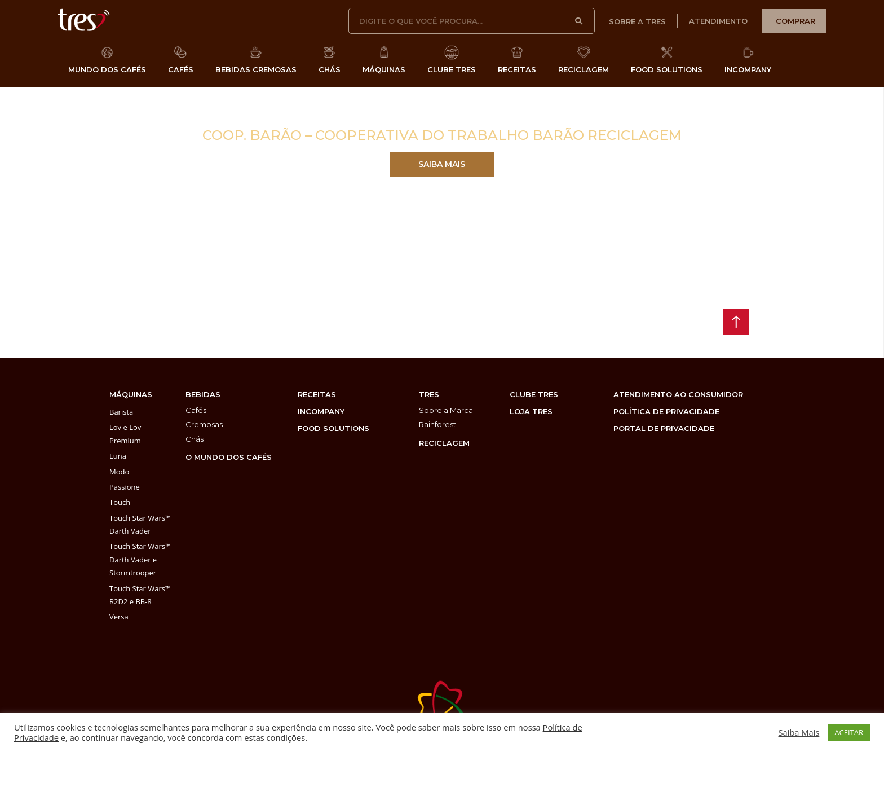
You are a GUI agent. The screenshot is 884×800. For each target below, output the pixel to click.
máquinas (130, 394)
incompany (321, 411)
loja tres (531, 411)
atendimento (718, 20)
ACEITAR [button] (848, 732)
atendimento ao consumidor (678, 394)
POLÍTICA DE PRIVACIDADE (666, 411)
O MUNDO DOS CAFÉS (228, 456)
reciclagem (444, 442)
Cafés (195, 410)
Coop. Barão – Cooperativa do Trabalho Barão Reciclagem (442, 135)
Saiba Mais (799, 732)
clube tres (534, 394)
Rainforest (437, 424)
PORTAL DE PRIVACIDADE (663, 428)
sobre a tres (637, 21)
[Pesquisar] (579, 21)
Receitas (317, 394)
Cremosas (204, 424)
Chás (194, 438)
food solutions (333, 428)
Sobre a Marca (446, 410)
